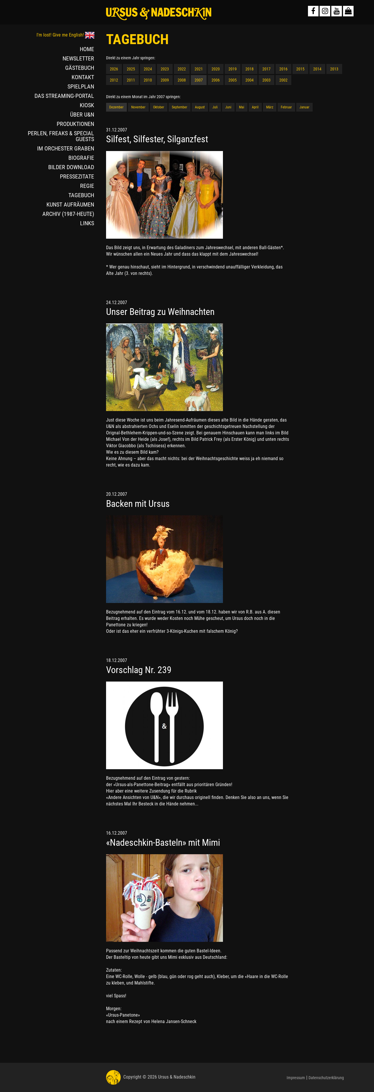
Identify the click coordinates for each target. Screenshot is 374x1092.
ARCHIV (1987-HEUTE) (68, 213)
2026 (114, 69)
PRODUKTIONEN (75, 123)
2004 (249, 80)
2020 (216, 69)
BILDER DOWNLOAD (71, 167)
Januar (304, 107)
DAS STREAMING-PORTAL (64, 95)
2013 (334, 69)
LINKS (87, 223)
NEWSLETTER (78, 58)
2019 (232, 69)
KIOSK (87, 105)
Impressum (296, 1077)
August (200, 107)
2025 (131, 69)
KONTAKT (83, 77)
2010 (148, 80)
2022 (182, 69)
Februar (286, 107)
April (255, 107)
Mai (241, 107)
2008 (182, 80)
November (138, 107)
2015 (300, 69)
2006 (216, 80)
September (179, 107)
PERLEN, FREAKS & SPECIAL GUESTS (61, 136)
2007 (199, 80)
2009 (165, 80)
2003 (266, 80)
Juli (215, 107)
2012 (114, 80)
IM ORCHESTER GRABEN (65, 148)
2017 (266, 69)
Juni (228, 107)
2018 (249, 69)
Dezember (116, 107)
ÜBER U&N (82, 114)
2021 (199, 69)
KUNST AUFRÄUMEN (70, 204)
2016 (283, 69)
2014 (317, 69)
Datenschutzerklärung (326, 1077)
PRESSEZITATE (77, 176)
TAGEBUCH (81, 195)
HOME (87, 49)
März (269, 107)
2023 (165, 69)
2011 (131, 80)
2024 (148, 69)
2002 (283, 80)
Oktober (158, 107)
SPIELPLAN (80, 86)
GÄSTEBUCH (79, 67)
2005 (232, 80)
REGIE (87, 185)
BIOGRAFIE (81, 157)
